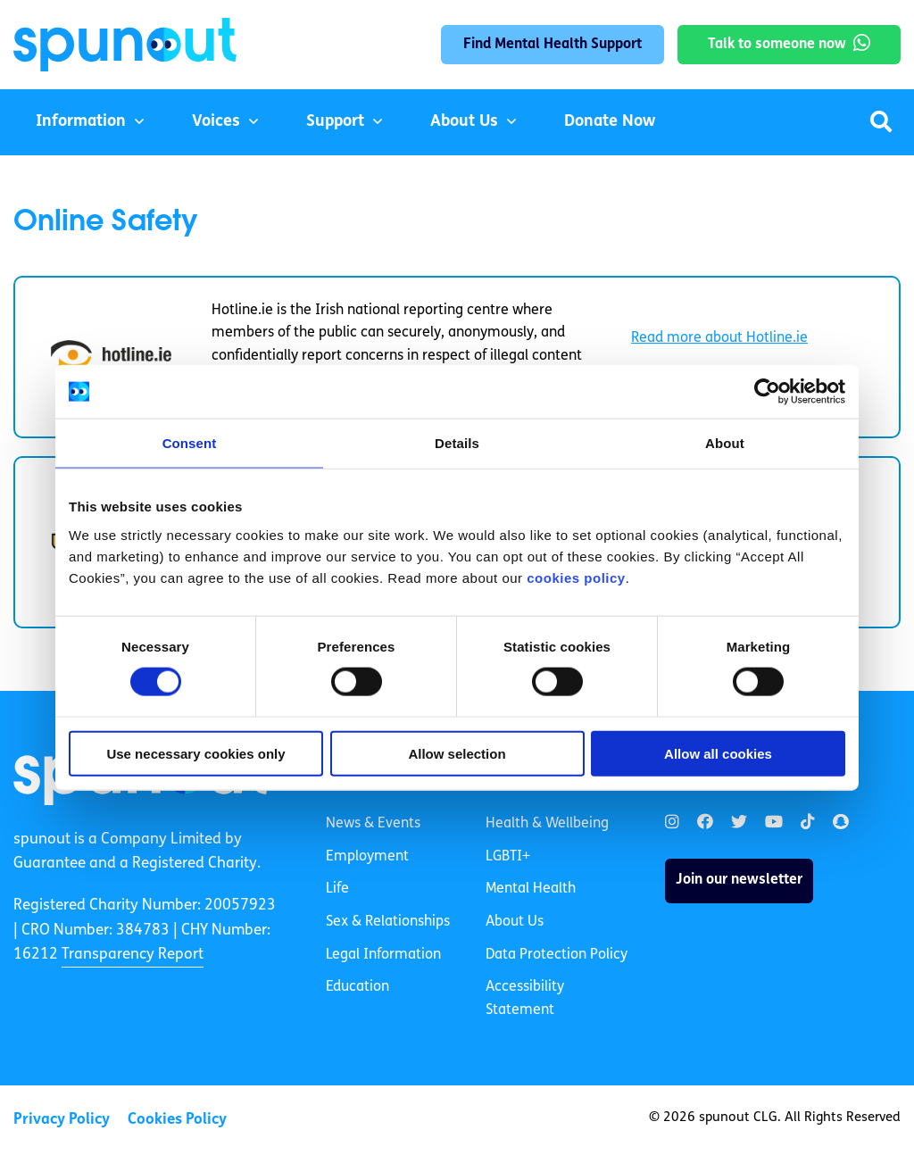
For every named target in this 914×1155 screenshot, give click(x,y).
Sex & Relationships (388, 922)
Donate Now (609, 121)
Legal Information (383, 955)
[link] (672, 822)
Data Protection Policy (556, 955)
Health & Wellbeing (547, 824)
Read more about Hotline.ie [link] (719, 338)
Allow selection (456, 752)
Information (81, 121)
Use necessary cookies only (195, 752)
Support (335, 121)
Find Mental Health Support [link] (552, 44)
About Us (464, 121)
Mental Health (531, 889)
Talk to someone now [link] (777, 44)
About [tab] (724, 443)
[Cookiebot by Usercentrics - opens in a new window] (767, 391)
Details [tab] (457, 443)
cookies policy (576, 577)
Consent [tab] (189, 443)
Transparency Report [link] (133, 954)
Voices (216, 121)
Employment (367, 857)
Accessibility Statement (525, 999)
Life (337, 889)
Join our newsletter (739, 880)
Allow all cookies (718, 752)
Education (357, 987)
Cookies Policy (177, 1119)
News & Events (373, 824)
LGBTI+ (508, 857)
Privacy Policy (61, 1119)
